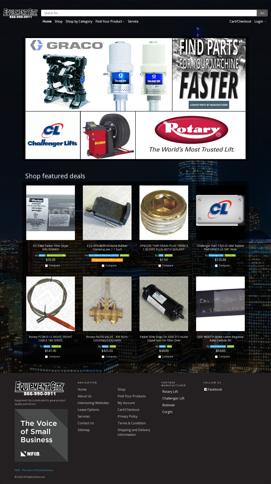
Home (47, 21)
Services (84, 416)
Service (133, 21)
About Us (85, 396)
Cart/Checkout (240, 21)
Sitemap (84, 430)
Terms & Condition (132, 423)
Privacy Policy (127, 416)
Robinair (168, 405)
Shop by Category (79, 21)
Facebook (213, 389)
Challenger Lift (173, 398)
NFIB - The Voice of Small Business (34, 470)
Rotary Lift (170, 391)
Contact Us (86, 423)
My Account (126, 403)
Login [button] (259, 21)
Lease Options (88, 409)
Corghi (167, 412)
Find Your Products (132, 396)
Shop (58, 21)
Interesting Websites (93, 403)
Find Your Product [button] (108, 21)
